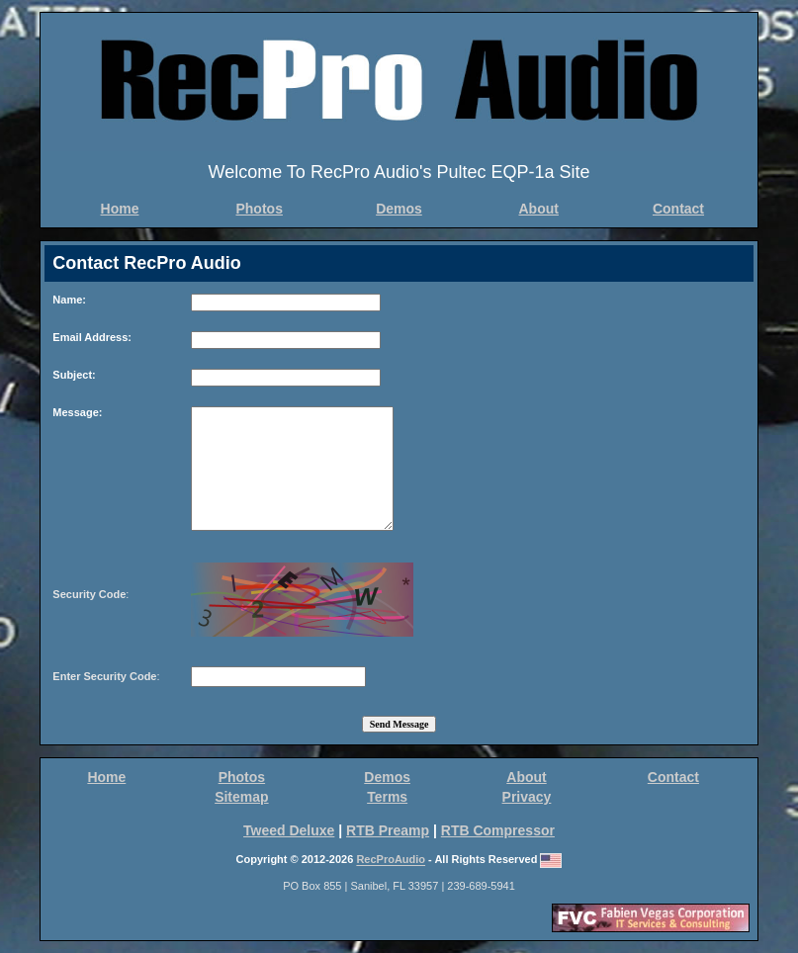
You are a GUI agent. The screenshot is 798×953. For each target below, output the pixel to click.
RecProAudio (390, 860)
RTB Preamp (387, 830)
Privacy (527, 797)
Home (120, 209)
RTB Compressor (498, 830)
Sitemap (241, 797)
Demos (399, 209)
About (539, 209)
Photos (258, 209)
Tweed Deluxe (288, 830)
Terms (387, 797)
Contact (678, 209)
